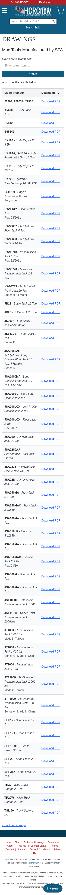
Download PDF (50, 101)
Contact (10, 849)
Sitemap (21, 849)
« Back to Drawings (14, 825)
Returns (54, 845)
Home (8, 842)
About (10, 845)
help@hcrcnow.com (34, 863)
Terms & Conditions (40, 849)
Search (33, 73)
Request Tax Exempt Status (31, 845)
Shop (17, 842)
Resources (53, 842)
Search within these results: (17, 58)
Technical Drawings (34, 842)
